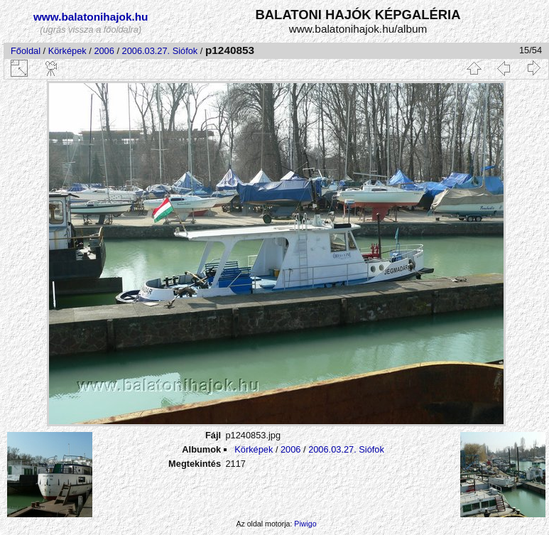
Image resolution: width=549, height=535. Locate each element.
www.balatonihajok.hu (90, 17)
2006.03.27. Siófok (160, 50)
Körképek (67, 50)
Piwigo (305, 523)
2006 (104, 50)
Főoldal (25, 50)
